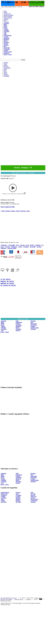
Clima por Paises (8, 17)
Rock (5, 70)
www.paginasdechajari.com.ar (9, 598)
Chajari (5, 12)
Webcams (6, 19)
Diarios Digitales (8, 16)
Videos (5, 63)
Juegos (5, 73)
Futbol (5, 69)
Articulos (6, 62)
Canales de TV (7, 13)
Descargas (6, 66)
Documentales (7, 68)
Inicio (5, 11)
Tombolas (6, 74)
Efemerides (6, 76)
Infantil (5, 65)
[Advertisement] (14, 92)
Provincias (6, 22)
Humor (5, 72)
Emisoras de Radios (8, 15)
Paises (5, 20)
